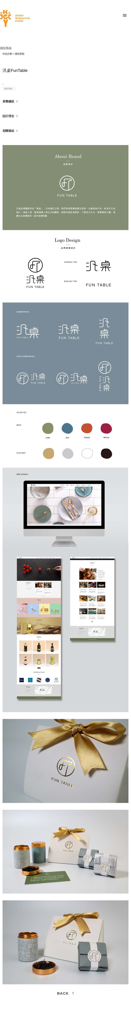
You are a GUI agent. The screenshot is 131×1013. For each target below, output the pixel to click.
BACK (63, 993)
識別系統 (8, 89)
